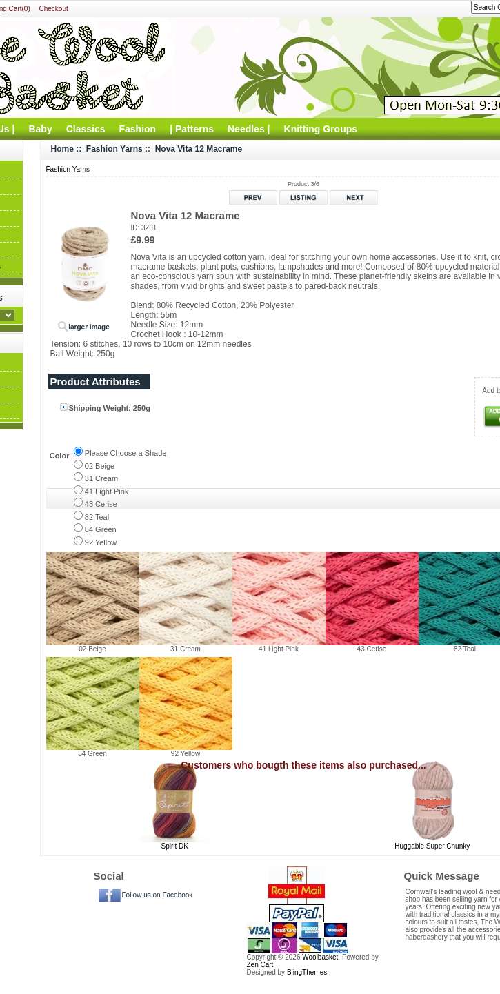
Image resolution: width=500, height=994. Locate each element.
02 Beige (99, 466)
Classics (86, 128)
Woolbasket (320, 957)
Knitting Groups (321, 128)
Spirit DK (174, 846)
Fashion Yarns (114, 149)
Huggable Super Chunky (432, 846)
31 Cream (101, 478)
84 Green (101, 529)
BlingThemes (307, 972)
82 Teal (97, 517)
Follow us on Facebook (157, 895)
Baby (40, 128)
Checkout (53, 8)
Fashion (138, 128)
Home (62, 149)
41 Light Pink (107, 491)
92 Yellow (101, 542)
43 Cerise (101, 504)
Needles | (249, 128)
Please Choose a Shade (126, 453)
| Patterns (192, 128)
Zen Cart (260, 964)
